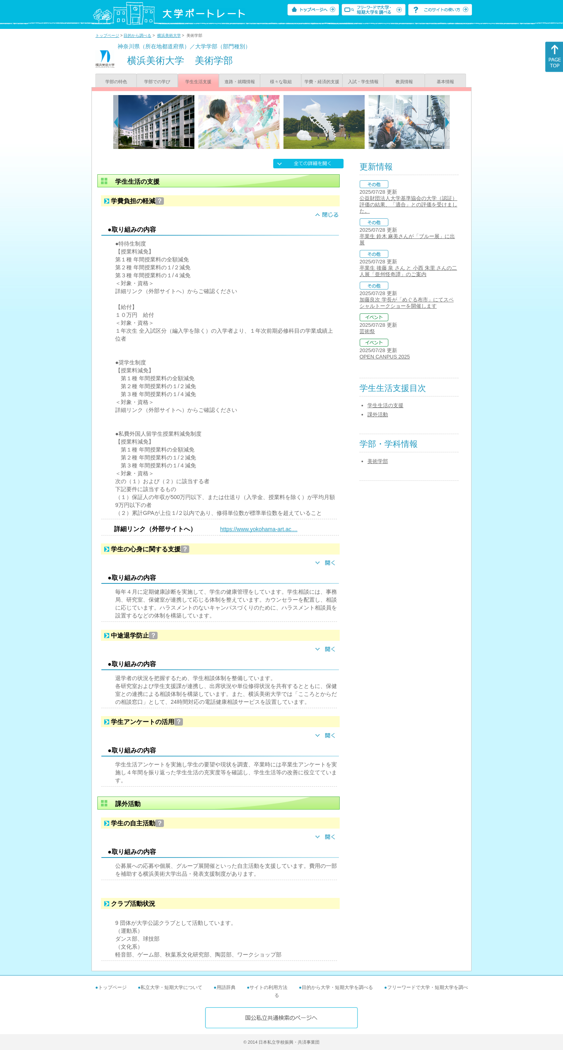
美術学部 (377, 461)
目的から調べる (137, 35)
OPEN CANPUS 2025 (384, 357)
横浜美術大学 (169, 35)
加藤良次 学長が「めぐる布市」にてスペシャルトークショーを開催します (406, 303)
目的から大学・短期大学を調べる (337, 987)
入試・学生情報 (363, 81)
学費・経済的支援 (321, 81)
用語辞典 (226, 987)
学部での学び (157, 81)
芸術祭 (367, 331)
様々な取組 (281, 81)
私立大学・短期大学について (171, 987)
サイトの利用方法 (268, 987)
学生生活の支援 (385, 405)
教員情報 (404, 81)
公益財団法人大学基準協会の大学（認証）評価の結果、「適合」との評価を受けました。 (408, 204)
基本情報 (445, 81)
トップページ (107, 35)
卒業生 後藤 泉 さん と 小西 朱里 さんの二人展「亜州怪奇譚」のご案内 (408, 271)
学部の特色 (116, 81)
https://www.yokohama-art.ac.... (258, 529)
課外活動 (377, 414)
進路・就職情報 (239, 81)
